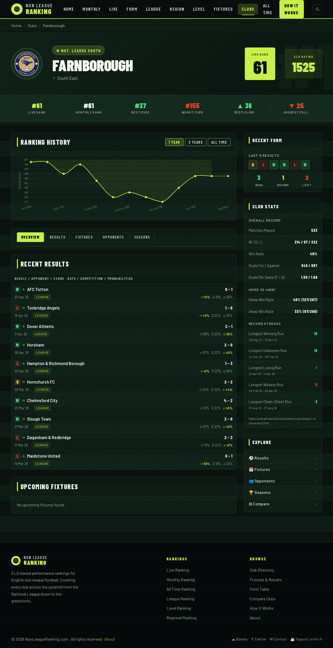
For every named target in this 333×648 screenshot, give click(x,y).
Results (58, 237)
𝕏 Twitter (258, 639)
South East (67, 78)
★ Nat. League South (78, 50)
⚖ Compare (259, 503)
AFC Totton (37, 289)
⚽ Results (259, 458)
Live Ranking (177, 569)
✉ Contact (278, 639)
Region (177, 8)
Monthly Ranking (180, 579)
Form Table (259, 588)
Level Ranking (178, 607)
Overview (30, 237)
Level (199, 8)
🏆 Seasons (260, 492)
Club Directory (262, 569)
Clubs (248, 8)
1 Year (174, 142)
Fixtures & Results (266, 579)
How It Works (291, 9)
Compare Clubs (263, 598)
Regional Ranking (181, 617)
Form (131, 8)
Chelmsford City (42, 400)
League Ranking (180, 598)
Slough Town (39, 418)
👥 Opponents (262, 481)
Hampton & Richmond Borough (56, 363)
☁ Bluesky (240, 639)
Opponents (113, 237)
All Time (267, 9)
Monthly (91, 8)
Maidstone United (43, 455)
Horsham (35, 344)
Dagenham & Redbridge (49, 437)
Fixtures (223, 8)
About (255, 617)
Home (68, 8)
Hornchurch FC (41, 381)
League (153, 8)
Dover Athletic (40, 326)
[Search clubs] (317, 9)
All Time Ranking (180, 588)
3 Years (195, 142)
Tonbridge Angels (43, 307)
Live (113, 8)
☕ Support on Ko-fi (306, 639)
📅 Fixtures (259, 469)
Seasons (142, 237)
